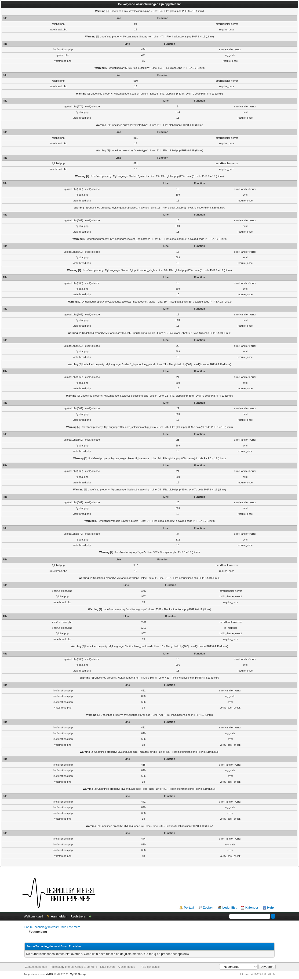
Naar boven (107, 966)
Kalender (252, 907)
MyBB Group (78, 974)
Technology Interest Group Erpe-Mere (73, 966)
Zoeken (208, 907)
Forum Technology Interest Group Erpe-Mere (52, 927)
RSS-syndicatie (150, 966)
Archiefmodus (126, 966)
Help (270, 907)
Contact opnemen (36, 966)
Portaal (189, 907)
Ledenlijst (229, 907)
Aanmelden (59, 916)
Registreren (78, 916)
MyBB (49, 974)
